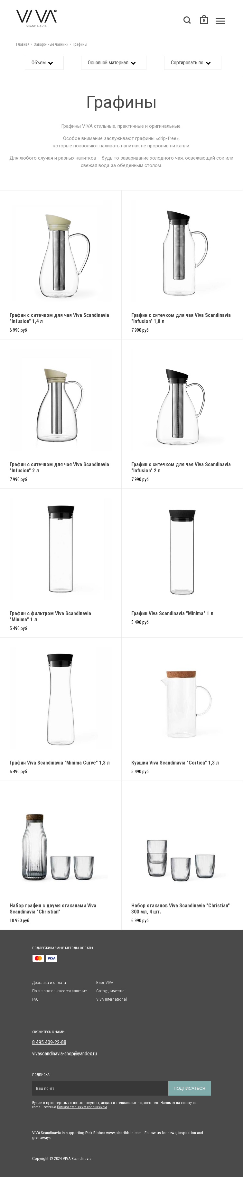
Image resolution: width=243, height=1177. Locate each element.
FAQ (35, 999)
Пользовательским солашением (82, 1107)
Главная (23, 44)
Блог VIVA (104, 982)
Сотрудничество (110, 990)
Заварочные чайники (51, 44)
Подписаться (189, 1088)
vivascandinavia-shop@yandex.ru (64, 1054)
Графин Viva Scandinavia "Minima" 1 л (172, 613)
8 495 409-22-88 (49, 1042)
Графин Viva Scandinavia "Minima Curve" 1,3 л (60, 763)
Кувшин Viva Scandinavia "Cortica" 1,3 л (175, 763)
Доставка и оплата (49, 982)
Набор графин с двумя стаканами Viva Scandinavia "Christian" (53, 909)
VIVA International (111, 999)
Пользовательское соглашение (59, 990)
